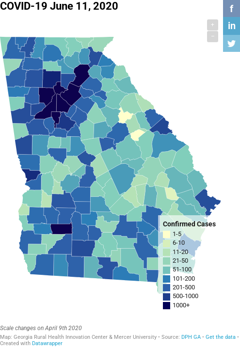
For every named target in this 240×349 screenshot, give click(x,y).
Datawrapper (47, 343)
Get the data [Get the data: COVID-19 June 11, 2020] (221, 337)
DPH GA (191, 337)
